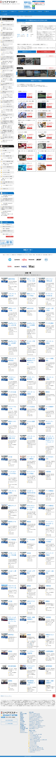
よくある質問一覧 (10, 236)
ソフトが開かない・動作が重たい (35, 722)
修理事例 (21, 714)
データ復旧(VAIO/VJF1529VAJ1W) (36, 20)
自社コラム (22, 722)
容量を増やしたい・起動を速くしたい (35, 721)
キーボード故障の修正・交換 (35, 738)
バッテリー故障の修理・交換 (35, 741)
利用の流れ (39, 11)
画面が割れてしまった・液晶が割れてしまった (37, 725)
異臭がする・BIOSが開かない (34, 718)
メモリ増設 (31, 732)
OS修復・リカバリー (33, 731)
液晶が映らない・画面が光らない (35, 724)
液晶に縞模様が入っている (33, 728)
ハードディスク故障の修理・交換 (35, 737)
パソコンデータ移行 (33, 743)
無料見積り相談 (22, 727)
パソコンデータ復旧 (33, 742)
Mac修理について (22, 11)
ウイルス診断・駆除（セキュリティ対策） (37, 749)
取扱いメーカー (31, 11)
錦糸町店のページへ (27, 51)
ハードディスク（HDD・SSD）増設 (36, 734)
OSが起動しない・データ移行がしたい (35, 717)
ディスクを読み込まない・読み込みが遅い (36, 720)
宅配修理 (21, 718)
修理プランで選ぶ (32, 730)
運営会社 (2, 695)
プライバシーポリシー (8, 695)
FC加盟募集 (22, 725)
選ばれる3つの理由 (23, 713)
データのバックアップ (33, 745)
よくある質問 (4, 14)
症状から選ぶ (31, 712)
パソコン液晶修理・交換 (34, 735)
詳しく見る (29, 97)
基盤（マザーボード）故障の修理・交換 (36, 747)
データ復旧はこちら (45, 51)
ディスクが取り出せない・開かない (35, 716)
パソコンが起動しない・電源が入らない (36, 727)
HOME (21, 712)
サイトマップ (22, 731)
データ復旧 (23, 22)
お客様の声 (22, 717)
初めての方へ (4, 11)
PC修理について (13, 11)
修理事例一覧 (10, 217)
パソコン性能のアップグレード (35, 750)
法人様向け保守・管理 (24, 728)
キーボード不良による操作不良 (34, 714)
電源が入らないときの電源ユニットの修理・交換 (38, 739)
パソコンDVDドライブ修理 (34, 746)
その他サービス (32, 751)
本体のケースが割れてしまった (34, 713)
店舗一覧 (46, 11)
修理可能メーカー (23, 724)
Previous (16, 73)
